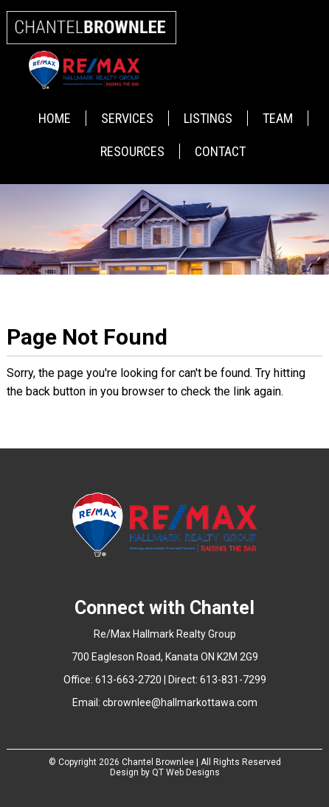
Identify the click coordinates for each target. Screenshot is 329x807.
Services (127, 118)
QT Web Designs (186, 772)
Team (278, 118)
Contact (220, 151)
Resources (132, 151)
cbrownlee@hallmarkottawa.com (180, 702)
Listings (208, 118)
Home (54, 118)
